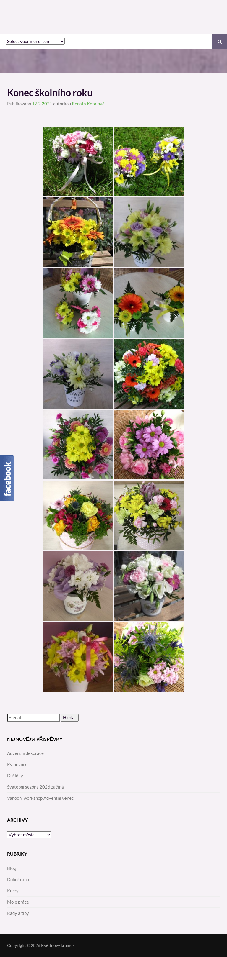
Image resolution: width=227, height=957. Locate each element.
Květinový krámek (57, 945)
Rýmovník (17, 764)
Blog (11, 868)
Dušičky (15, 775)
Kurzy (13, 890)
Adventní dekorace (25, 753)
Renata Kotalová (88, 103)
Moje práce (18, 901)
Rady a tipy (18, 913)
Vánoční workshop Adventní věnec (40, 798)
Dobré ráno (18, 879)
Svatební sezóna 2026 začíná (35, 786)
